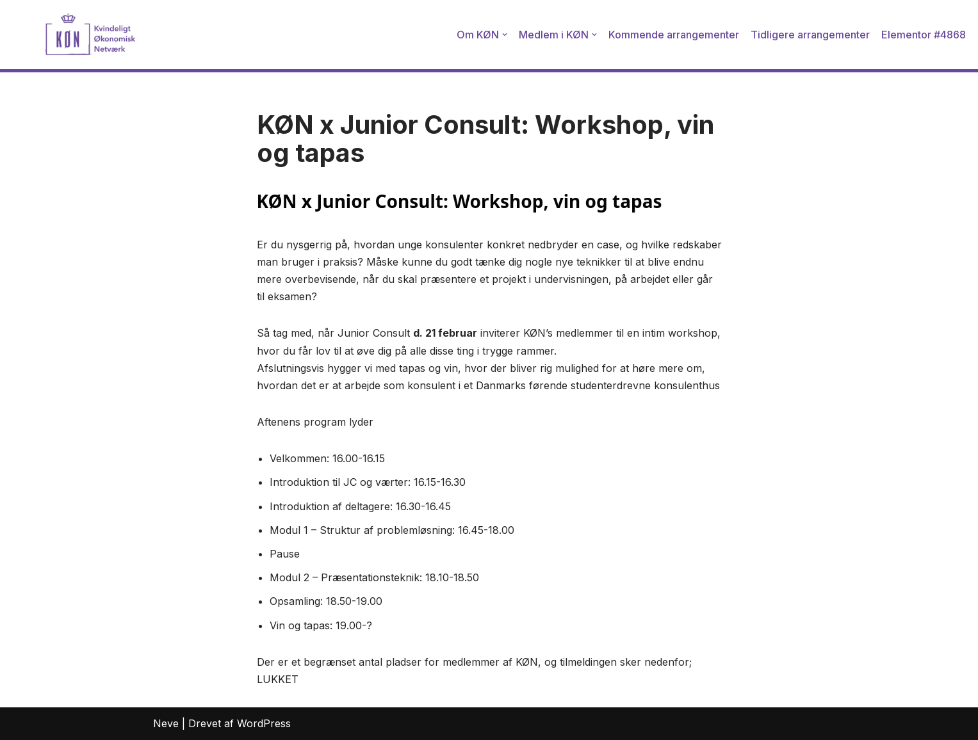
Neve (166, 723)
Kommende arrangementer (673, 34)
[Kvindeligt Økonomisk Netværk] (74, 35)
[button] (504, 34)
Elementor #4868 (923, 34)
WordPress (264, 723)
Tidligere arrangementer (810, 34)
